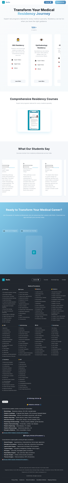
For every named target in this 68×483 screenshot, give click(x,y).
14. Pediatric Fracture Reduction (57, 318)
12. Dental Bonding (38, 349)
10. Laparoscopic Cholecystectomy (25, 309)
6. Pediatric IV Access (55, 301)
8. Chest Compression (39, 305)
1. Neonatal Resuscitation (56, 291)
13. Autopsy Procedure (6, 318)
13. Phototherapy (54, 350)
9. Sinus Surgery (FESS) (23, 377)
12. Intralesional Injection (56, 349)
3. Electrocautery (54, 331)
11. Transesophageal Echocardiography (6, 382)
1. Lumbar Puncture (39, 291)
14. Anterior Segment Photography (25, 352)
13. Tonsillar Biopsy (22, 385)
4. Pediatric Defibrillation (56, 297)
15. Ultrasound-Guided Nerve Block (9, 390)
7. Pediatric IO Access (55, 303)
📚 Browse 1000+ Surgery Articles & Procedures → (15, 459)
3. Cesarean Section (6, 331)
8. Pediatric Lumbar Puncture (57, 305)
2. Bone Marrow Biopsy (7, 294)
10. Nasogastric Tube (39, 309)
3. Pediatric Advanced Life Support (58, 295)
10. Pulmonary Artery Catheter (8, 379)
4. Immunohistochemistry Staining (9, 298)
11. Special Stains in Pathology (8, 314)
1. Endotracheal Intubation (7, 362)
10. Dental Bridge (38, 345)
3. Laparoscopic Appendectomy (25, 296)
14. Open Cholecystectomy (24, 317)
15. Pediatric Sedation (55, 320)
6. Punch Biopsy (54, 337)
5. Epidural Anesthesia (6, 369)
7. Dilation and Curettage (7, 339)
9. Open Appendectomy (23, 307)
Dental (48, 2)
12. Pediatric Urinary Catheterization (55, 313)
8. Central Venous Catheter (7, 375)
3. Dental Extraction (39, 331)
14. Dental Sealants (39, 352)
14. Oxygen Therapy (39, 316)
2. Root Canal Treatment (40, 329)
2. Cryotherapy (54, 329)
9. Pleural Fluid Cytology (7, 309)
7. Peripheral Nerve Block (7, 373)
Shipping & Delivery (52, 479)
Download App (60, 2)
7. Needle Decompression (23, 303)
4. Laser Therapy (54, 333)
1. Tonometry (21, 328)
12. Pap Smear (5, 350)
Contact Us (21, 479)
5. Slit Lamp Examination (23, 335)
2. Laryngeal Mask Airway (7, 364)
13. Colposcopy (5, 352)
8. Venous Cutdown (22, 305)
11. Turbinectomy (21, 381)
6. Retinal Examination (22, 337)
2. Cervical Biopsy (6, 329)
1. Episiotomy (4, 328)
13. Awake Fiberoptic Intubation (8, 386)
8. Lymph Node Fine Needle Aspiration (7, 306)
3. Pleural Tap (38, 295)
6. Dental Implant (38, 337)
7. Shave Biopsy (54, 339)
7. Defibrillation (38, 303)
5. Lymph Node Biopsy (6, 300)
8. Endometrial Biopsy (6, 341)
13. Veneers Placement (39, 350)
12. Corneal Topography (23, 349)
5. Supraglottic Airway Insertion (57, 299)
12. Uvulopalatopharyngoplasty (24, 383)
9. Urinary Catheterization (40, 307)
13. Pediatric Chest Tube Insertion (58, 316)
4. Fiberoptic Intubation (7, 368)
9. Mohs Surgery (54, 343)
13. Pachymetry (21, 350)
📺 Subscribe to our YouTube (28, 230)
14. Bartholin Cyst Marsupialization (9, 354)
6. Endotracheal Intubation (40, 301)
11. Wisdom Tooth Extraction (40, 347)
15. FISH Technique (6, 321)
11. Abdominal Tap (38, 311)
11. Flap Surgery (54, 347)
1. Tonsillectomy (21, 362)
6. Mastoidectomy (22, 371)
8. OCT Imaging (21, 341)
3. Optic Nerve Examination (24, 331)
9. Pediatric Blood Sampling (56, 307)
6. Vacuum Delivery (6, 337)
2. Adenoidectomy (22, 364)
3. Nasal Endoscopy (22, 366)
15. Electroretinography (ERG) (24, 354)
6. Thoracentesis (22, 301)
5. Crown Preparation (39, 335)
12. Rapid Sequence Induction (8, 384)
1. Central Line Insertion (23, 292)
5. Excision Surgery (55, 335)
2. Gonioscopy (21, 329)
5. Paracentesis (38, 299)
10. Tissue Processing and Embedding (7, 311)
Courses (46, 279)
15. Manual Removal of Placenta (8, 356)
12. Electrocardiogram (39, 312)
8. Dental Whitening (39, 341)
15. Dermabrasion (54, 354)
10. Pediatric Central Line (56, 309)
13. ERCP (20, 315)
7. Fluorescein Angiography (24, 339)
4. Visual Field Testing (22, 333)
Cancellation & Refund (41, 479)
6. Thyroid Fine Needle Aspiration (9, 301)
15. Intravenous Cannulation (40, 318)
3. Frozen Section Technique (8, 296)
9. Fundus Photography (23, 343)
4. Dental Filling (38, 333)
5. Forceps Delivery (6, 335)
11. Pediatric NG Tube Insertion (57, 311)
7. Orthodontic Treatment (40, 339)
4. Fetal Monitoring (6, 333)
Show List (5, 401)
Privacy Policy (15, 479)
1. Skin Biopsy (54, 328)
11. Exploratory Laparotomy (23, 311)
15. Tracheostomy (22, 319)
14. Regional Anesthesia (7, 388)
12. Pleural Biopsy (22, 313)
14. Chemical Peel (55, 352)
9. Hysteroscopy (5, 343)
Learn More (18, 81)
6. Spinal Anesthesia (6, 371)
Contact (64, 279)
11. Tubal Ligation (5, 348)
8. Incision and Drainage (56, 341)
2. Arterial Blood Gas (39, 293)
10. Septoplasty (21, 379)
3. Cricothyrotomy (5, 366)
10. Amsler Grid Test (22, 345)
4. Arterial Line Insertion (23, 298)
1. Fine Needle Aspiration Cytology (9, 292)
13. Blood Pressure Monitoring (41, 314)
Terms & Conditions (30, 479)
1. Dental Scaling (38, 328)
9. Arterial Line (5, 377)
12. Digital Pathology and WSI (8, 316)
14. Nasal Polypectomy (23, 387)
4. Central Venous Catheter (40, 297)
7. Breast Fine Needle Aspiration (8, 303)
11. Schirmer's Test (22, 347)
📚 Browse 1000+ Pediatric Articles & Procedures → (15, 432)
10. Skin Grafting (54, 345)
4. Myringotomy (21, 368)
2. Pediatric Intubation (55, 293)
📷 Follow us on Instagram (10, 230)
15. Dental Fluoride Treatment (41, 354)
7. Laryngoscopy (21, 373)
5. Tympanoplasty (22, 369)
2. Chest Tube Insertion (23, 294)
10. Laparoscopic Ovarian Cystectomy (7, 346)
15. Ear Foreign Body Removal (24, 389)
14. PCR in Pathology (6, 320)
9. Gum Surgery (38, 343)
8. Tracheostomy (21, 375)
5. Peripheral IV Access (23, 300)
